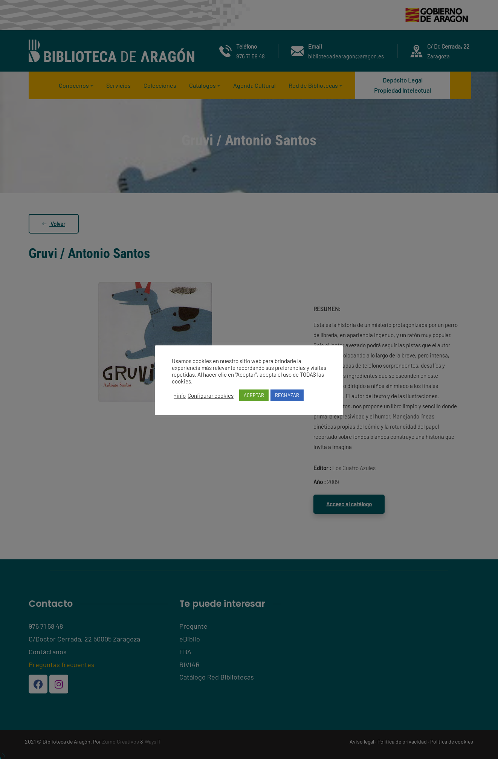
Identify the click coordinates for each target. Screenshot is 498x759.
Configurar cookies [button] (211, 395)
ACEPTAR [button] (254, 395)
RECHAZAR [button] (287, 395)
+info (180, 395)
